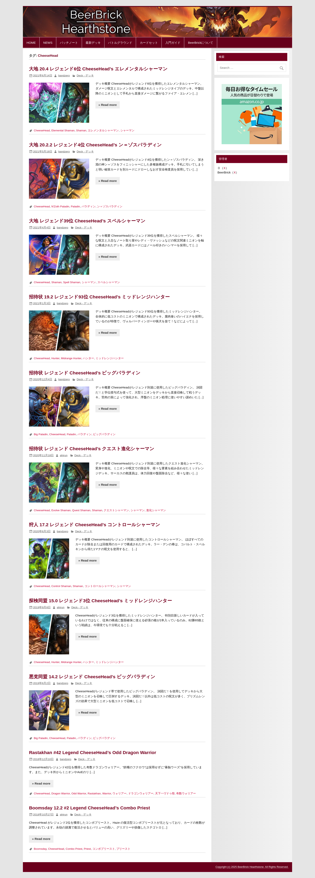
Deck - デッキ (85, 75)
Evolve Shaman (61, 510)
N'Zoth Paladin (60, 206)
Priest (87, 848)
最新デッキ (93, 42)
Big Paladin (41, 434)
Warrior (106, 793)
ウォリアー (119, 793)
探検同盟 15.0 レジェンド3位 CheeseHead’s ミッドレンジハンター (100, 600)
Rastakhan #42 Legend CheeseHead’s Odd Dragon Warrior (92, 752)
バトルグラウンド (120, 42)
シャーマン (127, 130)
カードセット (149, 42)
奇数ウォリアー (186, 793)
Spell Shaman (71, 282)
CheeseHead (42, 130)
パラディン (89, 206)
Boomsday (40, 848)
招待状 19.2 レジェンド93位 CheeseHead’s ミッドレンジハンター (99, 296)
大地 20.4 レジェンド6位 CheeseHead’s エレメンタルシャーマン (98, 68)
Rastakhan (94, 793)
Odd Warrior (78, 793)
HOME (31, 42)
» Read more (107, 104)
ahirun (64, 455)
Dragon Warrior (60, 793)
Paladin (75, 206)
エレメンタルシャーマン (103, 130)
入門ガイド (172, 42)
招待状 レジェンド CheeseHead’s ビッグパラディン (84, 372)
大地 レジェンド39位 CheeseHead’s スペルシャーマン (87, 220)
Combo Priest (74, 848)
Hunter (55, 358)
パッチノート (69, 42)
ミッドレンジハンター (110, 358)
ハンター (88, 358)
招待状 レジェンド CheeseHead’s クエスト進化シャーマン (91, 448)
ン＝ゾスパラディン (109, 206)
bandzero (64, 75)
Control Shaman (61, 586)
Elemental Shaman (63, 130)
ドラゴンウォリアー (140, 793)
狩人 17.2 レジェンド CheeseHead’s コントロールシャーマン (94, 524)
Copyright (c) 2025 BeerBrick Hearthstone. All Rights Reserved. (252, 866)
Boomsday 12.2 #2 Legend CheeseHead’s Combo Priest (89, 807)
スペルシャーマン (108, 282)
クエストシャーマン (116, 510)
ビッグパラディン (104, 434)
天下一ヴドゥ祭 (165, 793)
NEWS (47, 42)
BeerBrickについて (200, 42)
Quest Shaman (81, 510)
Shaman (81, 130)
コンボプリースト (103, 848)
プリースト (123, 848)
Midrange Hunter (71, 358)
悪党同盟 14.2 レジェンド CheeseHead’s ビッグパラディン (92, 676)
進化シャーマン (156, 510)
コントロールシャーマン (100, 586)
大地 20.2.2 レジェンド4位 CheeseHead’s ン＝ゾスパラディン (95, 144)
